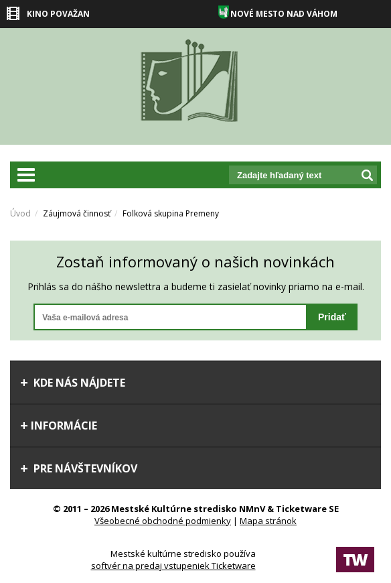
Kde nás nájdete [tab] (72, 382)
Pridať (332, 317)
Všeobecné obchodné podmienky (162, 521)
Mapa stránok (268, 521)
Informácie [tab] (58, 425)
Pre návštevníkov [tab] (78, 468)
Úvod (20, 213)
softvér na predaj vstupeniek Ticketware (173, 566)
